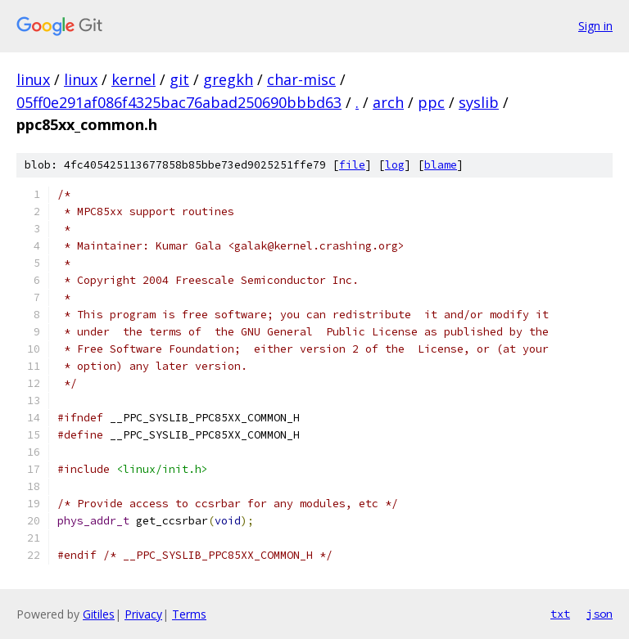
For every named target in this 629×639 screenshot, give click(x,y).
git (179, 79)
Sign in (595, 26)
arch (388, 102)
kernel (133, 79)
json (599, 613)
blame (440, 165)
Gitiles (99, 614)
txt (560, 613)
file (352, 165)
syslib (479, 102)
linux (33, 79)
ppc (431, 102)
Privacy (143, 614)
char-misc (301, 79)
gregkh (228, 79)
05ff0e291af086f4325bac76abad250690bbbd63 (179, 102)
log (395, 165)
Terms (189, 614)
